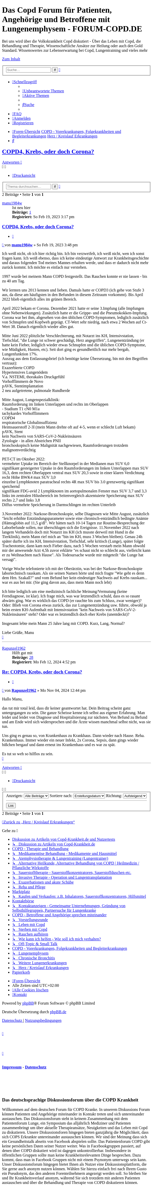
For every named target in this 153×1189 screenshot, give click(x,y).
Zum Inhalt (11, 59)
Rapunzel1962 (13, 648)
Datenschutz (35, 1067)
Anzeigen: (27, 796)
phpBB (28, 1003)
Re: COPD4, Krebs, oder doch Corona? (42, 672)
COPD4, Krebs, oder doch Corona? (48, 151)
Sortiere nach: (77, 796)
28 (31, 657)
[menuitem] (43, 91)
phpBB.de (58, 1012)
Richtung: (126, 796)
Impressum (12, 1067)
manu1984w (12, 203)
